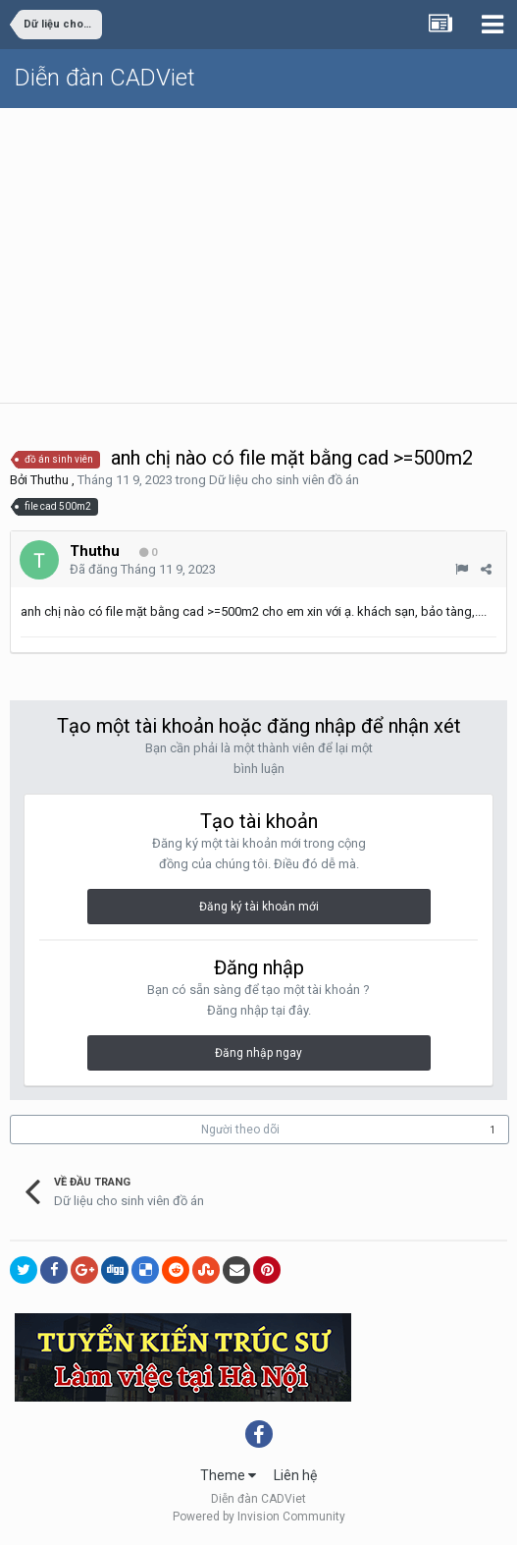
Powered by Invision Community (259, 1516)
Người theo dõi (240, 1129)
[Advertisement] (258, 255)
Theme (228, 1475)
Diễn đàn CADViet (105, 77)
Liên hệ (295, 1475)
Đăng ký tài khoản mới (259, 906)
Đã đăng (143, 569)
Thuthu (49, 479)
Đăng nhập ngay (258, 1053)
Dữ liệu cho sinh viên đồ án (284, 479)
